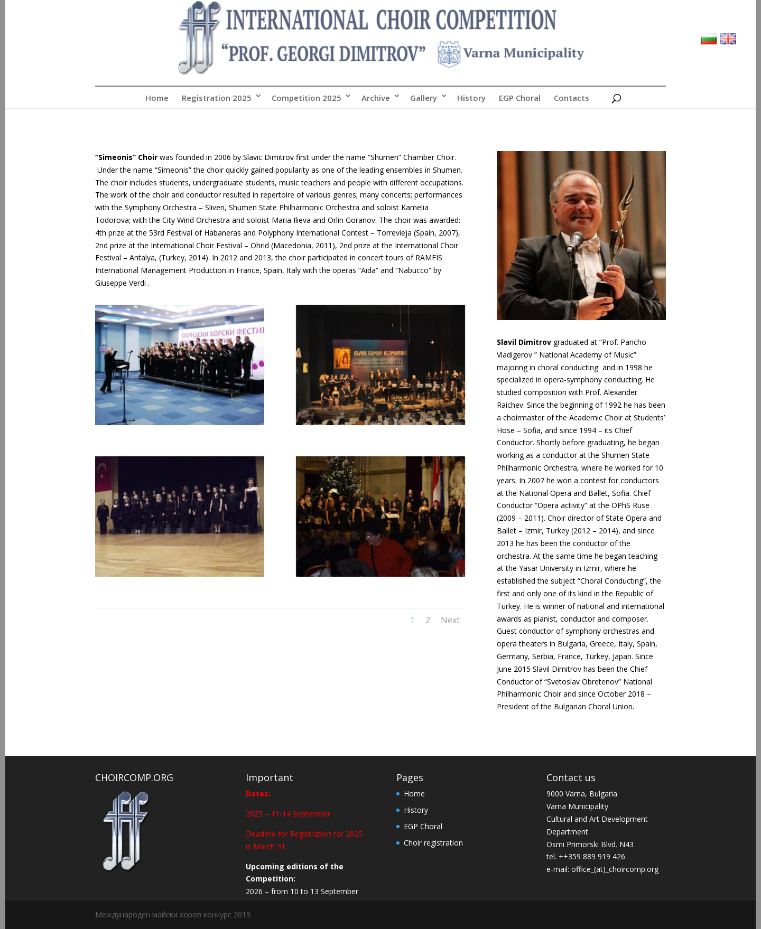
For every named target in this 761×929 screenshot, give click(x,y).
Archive (375, 97)
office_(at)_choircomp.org (614, 869)
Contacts (571, 97)
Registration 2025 (217, 97)
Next (450, 620)
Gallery (423, 97)
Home (157, 97)
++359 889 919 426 (592, 856)
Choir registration (433, 843)
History (471, 97)
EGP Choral (520, 97)
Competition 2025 (306, 97)
